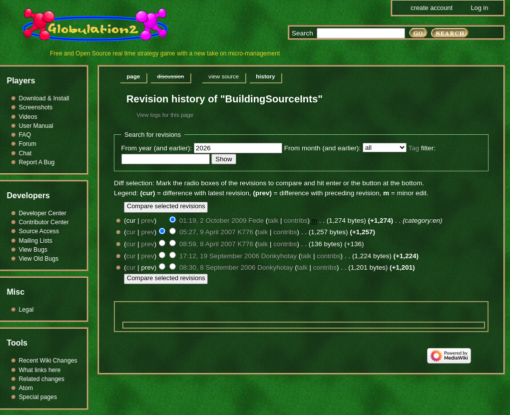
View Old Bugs (39, 258)
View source (223, 76)
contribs (295, 220)
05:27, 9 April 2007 (207, 232)
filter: (422, 148)
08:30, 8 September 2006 (217, 267)
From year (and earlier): (156, 148)
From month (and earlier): (322, 148)
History (265, 76)
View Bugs (33, 249)
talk (273, 220)
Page (133, 76)
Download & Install (44, 98)
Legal (26, 309)
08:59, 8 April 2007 (207, 244)
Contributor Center (44, 222)
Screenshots (36, 107)
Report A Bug (37, 162)
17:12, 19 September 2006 (219, 256)
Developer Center (42, 213)
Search (302, 33)
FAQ (25, 134)
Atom (26, 388)
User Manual (36, 125)
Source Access (39, 231)
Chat (25, 153)
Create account (432, 7)
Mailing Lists (35, 240)
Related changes (41, 379)
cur (131, 232)
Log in (479, 7)
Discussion (170, 76)
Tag (413, 148)
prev (147, 220)
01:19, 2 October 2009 (212, 220)
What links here (40, 370)
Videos (28, 116)
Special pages (38, 397)
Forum (27, 143)
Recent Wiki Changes (48, 360)
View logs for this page (164, 115)
